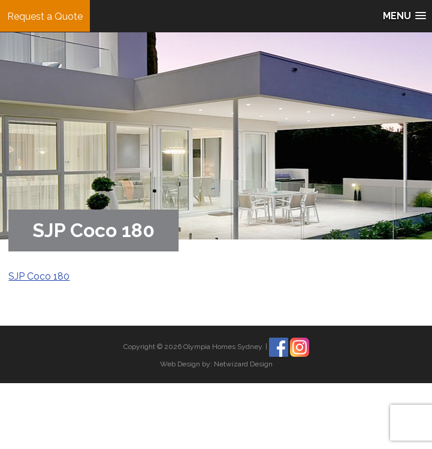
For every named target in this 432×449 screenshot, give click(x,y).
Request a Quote (45, 16)
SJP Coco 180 (39, 276)
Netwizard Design (243, 364)
